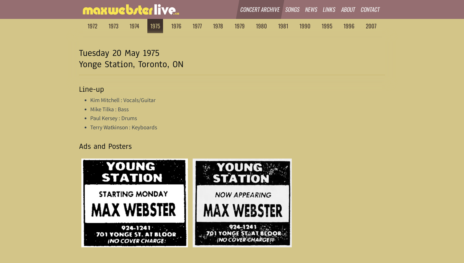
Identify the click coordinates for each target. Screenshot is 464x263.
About (348, 9)
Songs (292, 9)
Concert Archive (260, 9)
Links (329, 9)
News (311, 9)
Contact (370, 9)
